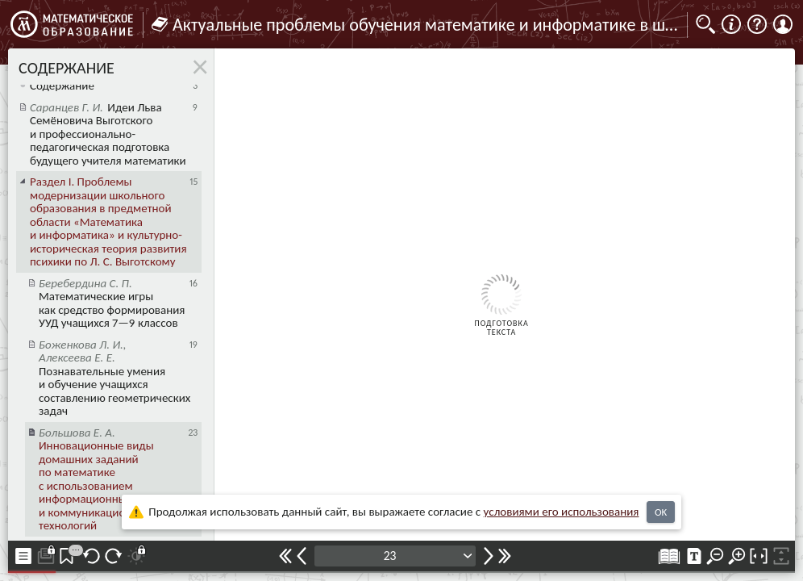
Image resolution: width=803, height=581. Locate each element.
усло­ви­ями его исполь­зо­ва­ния (561, 511)
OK (661, 512)
